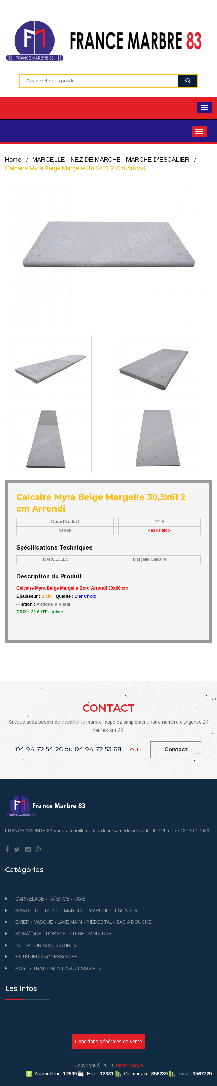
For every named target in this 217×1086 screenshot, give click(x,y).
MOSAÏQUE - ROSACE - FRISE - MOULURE (63, 933)
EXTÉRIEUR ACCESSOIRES (46, 956)
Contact (176, 749)
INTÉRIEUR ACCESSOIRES (45, 945)
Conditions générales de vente (108, 1041)
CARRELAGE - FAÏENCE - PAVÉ (50, 899)
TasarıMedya (128, 1065)
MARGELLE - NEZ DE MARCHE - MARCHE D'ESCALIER (110, 159)
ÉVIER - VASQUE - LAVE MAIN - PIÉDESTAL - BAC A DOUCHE (83, 922)
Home (13, 159)
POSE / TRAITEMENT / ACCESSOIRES (58, 968)
